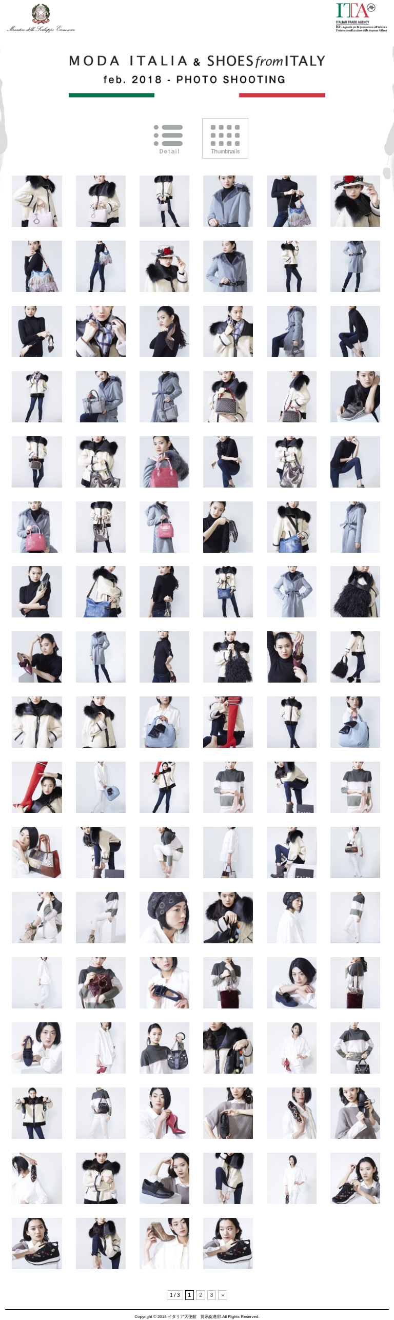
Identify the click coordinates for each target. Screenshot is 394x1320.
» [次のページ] (222, 1295)
